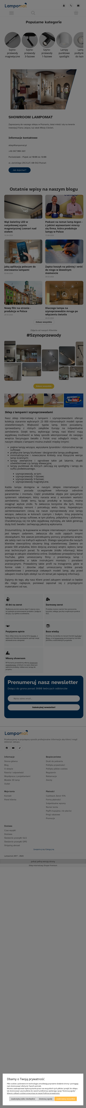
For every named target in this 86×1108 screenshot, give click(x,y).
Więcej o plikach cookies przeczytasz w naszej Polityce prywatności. (33, 1093)
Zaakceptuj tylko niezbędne (23, 1099)
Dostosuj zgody (45, 1099)
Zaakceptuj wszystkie (65, 1099)
